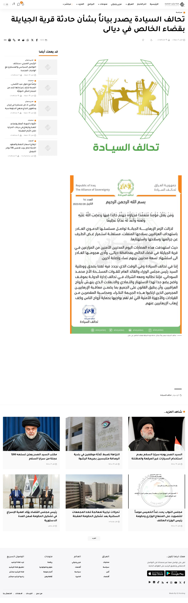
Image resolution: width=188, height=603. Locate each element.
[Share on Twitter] (32, 40)
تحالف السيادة (166, 396)
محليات (30, 79)
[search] (18, 4)
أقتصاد (30, 139)
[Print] (9, 40)
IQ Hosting (181, 599)
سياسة (178, 13)
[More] (5, 40)
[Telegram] (167, 588)
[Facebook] (184, 588)
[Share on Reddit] (23, 40)
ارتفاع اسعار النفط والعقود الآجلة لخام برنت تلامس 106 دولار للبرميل (21, 146)
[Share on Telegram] (19, 40)
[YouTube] (175, 588)
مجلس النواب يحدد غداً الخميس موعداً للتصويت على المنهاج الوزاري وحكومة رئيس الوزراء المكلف (157, 521)
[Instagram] (171, 588)
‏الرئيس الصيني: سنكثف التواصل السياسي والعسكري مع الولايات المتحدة (20, 65)
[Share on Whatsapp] (28, 40)
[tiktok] (158, 588)
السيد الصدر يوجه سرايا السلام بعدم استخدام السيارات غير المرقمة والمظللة (158, 459)
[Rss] (162, 588)
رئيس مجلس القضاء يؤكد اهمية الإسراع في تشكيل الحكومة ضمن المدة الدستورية (35, 521)
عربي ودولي (29, 58)
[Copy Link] (14, 40)
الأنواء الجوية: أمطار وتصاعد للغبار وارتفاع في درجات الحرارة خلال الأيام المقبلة (21, 125)
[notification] (22, 4)
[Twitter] (180, 588)
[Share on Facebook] (37, 40)
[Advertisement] (126, 363)
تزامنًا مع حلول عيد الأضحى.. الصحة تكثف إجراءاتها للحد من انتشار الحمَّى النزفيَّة (21, 86)
